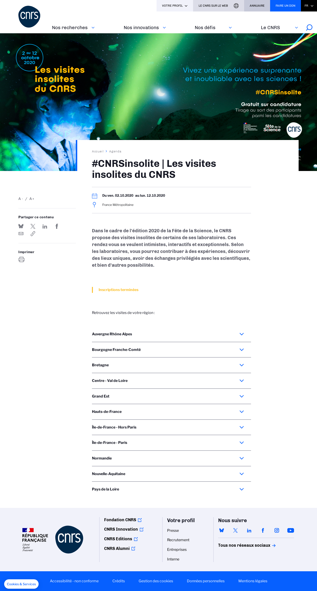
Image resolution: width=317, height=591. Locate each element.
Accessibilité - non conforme (74, 581)
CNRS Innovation (121, 529)
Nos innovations (141, 27)
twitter (235, 530)
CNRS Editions (118, 538)
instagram (276, 530)
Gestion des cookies (156, 581)
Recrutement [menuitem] (178, 540)
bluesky (221, 530)
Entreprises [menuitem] (177, 549)
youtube (290, 530)
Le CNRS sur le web (213, 5)
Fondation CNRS (120, 519)
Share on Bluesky (20, 226)
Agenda (115, 151)
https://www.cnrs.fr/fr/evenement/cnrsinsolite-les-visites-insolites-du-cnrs (32, 233)
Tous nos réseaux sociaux (236, 545)
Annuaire (257, 5)
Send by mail (20, 233)
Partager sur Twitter (32, 226)
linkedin (249, 530)
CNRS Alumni (117, 548)
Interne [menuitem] (173, 559)
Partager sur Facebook (56, 226)
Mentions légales (252, 581)
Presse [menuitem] (173, 530)
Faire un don (285, 5)
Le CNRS (270, 27)
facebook (263, 530)
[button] (21, 584)
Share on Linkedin (44, 226)
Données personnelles (206, 581)
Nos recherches (70, 27)
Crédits (118, 581)
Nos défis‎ (205, 27)
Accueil (98, 151)
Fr (306, 5)
